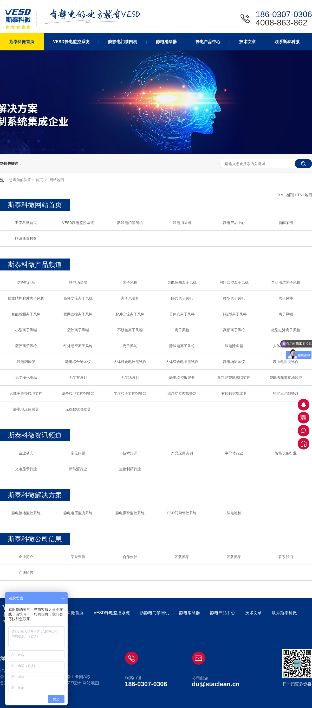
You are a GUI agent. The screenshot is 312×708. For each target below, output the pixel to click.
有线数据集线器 (234, 393)
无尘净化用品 (26, 377)
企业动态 (26, 453)
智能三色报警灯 (285, 393)
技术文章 (253, 613)
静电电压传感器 (26, 409)
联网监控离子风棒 (78, 314)
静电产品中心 (234, 223)
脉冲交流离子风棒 (130, 314)
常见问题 (78, 453)
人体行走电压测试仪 (130, 362)
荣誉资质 (78, 557)
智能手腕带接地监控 (26, 393)
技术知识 (130, 453)
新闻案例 (285, 223)
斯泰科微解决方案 (35, 495)
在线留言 (26, 573)
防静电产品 (26, 282)
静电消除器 (182, 223)
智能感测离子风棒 (26, 314)
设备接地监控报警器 (78, 393)
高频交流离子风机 (78, 298)
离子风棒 (285, 298)
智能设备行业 (286, 453)
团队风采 (182, 557)
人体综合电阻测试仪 (182, 362)
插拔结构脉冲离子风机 (26, 298)
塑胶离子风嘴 (78, 330)
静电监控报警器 (182, 377)
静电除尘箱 (234, 346)
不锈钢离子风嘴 (130, 330)
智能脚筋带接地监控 (285, 377)
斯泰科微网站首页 (35, 205)
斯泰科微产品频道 (35, 264)
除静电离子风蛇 (182, 346)
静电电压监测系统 (78, 513)
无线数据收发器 (78, 409)
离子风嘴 (285, 314)
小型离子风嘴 (26, 330)
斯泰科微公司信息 (35, 539)
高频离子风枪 (234, 330)
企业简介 (26, 557)
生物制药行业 (130, 469)
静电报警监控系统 (130, 513)
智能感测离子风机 (182, 282)
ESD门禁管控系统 (182, 513)
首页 (40, 180)
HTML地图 (303, 195)
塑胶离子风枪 (26, 346)
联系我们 (285, 557)
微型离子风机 (234, 298)
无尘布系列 (78, 377)
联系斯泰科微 (26, 238)
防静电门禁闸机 (130, 223)
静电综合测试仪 (78, 362)
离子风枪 (182, 330)
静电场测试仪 (234, 362)
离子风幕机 (130, 298)
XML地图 (285, 195)
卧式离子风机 (182, 298)
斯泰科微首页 (26, 223)
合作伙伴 (130, 557)
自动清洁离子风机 (285, 282)
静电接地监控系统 (26, 513)
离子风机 (130, 282)
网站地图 (56, 180)
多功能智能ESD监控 (233, 377)
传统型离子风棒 (234, 314)
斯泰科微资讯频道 (35, 435)
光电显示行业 (26, 469)
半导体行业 (234, 453)
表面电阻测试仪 (285, 362)
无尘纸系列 (130, 377)
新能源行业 (78, 469)
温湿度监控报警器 (182, 393)
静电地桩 (234, 513)
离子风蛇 (130, 346)
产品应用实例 (182, 453)
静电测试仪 (26, 362)
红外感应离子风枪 (78, 346)
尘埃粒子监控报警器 (130, 393)
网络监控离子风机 (234, 282)
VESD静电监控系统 (78, 223)
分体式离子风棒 (182, 314)
